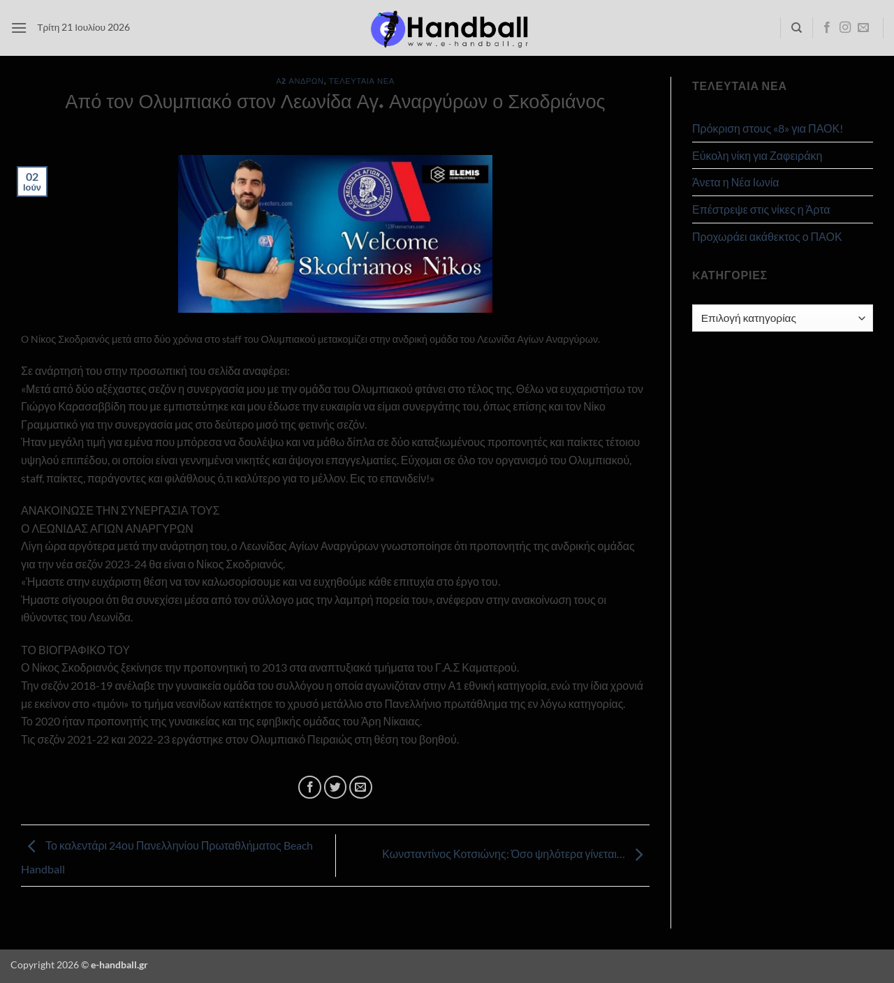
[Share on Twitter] (335, 787)
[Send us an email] (863, 28)
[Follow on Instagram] (845, 28)
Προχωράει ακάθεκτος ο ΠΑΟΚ (767, 236)
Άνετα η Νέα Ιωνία (735, 182)
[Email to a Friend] (360, 787)
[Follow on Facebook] (827, 28)
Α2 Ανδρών (299, 80)
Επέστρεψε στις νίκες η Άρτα (761, 209)
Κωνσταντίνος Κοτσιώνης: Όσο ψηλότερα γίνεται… (516, 854)
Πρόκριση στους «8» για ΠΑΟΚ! (767, 128)
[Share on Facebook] (309, 787)
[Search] (796, 28)
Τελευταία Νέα (362, 80)
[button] (18, 27)
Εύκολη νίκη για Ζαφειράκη (757, 155)
